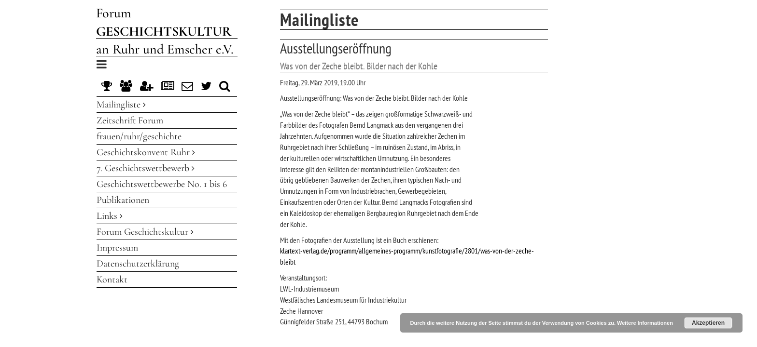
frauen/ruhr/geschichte (139, 136)
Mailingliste (121, 104)
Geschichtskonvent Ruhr (146, 152)
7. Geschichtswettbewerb (146, 168)
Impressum (117, 248)
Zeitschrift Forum (130, 120)
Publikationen (123, 200)
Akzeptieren (708, 323)
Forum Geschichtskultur (145, 232)
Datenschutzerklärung (138, 263)
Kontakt (112, 279)
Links (110, 216)
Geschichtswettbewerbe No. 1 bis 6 (162, 184)
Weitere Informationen (645, 323)
